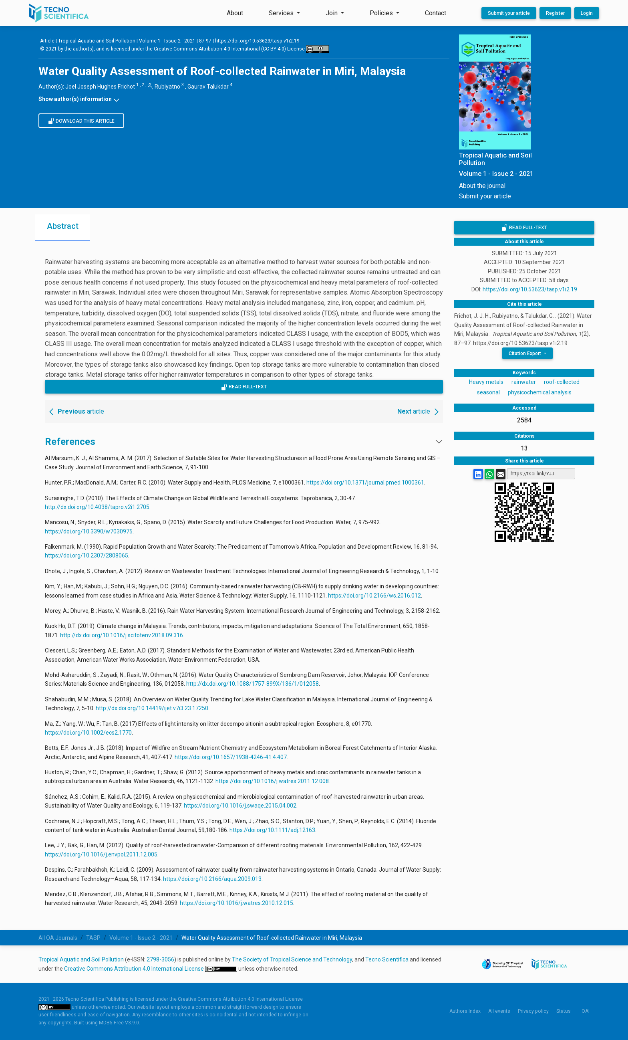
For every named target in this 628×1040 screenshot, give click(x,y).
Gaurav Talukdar (208, 86)
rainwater (523, 382)
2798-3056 (160, 959)
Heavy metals (486, 382)
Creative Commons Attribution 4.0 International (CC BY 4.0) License (241, 49)
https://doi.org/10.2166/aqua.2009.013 (212, 879)
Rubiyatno (167, 86)
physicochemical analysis (540, 392)
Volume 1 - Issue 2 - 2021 (167, 41)
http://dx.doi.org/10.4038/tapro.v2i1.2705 (97, 507)
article (75, 411)
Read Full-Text (244, 387)
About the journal (482, 186)
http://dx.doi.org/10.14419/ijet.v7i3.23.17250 (152, 708)
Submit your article (509, 13)
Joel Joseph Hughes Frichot (100, 86)
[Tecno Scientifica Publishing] (60, 13)
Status (563, 1011)
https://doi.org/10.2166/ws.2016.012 (374, 595)
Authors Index (465, 1011)
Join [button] (332, 13)
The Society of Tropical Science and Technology (292, 959)
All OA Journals (57, 938)
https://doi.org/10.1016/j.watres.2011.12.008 (272, 781)
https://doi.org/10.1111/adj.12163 (272, 830)
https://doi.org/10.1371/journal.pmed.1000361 (365, 482)
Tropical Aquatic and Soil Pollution (81, 959)
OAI (586, 1011)
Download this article (81, 121)
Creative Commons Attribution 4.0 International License (134, 968)
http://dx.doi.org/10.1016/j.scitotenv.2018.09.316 (121, 635)
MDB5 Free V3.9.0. (119, 1023)
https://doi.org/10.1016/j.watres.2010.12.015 (236, 903)
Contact (435, 13)
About (235, 13)
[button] (243, 99)
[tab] (62, 227)
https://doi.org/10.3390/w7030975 (89, 531)
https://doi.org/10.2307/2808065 (86, 555)
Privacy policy (533, 1011)
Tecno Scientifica (387, 959)
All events (499, 1011)
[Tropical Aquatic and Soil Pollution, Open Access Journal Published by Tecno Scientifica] (501, 159)
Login (587, 13)
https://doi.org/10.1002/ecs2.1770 (88, 732)
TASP (93, 938)
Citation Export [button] (525, 353)
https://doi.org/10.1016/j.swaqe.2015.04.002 (240, 805)
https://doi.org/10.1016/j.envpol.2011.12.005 (101, 854)
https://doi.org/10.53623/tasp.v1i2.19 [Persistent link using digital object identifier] (257, 41)
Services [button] (282, 13)
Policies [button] (382, 13)
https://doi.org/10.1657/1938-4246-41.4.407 (231, 757)
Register (555, 13)
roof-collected (562, 382)
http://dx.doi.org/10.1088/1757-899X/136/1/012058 (252, 684)
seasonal (488, 392)
